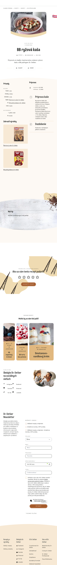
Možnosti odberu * (31, 420)
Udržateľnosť (33, 550)
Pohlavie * (28, 436)
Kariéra (31, 554)
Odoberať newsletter (35, 564)
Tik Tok (20, 559)
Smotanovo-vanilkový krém (41, 341)
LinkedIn (20, 562)
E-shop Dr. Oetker (47, 550)
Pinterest (20, 555)
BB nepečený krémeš (9, 341)
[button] (28, 40)
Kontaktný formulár (34, 560)
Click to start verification (40, 501)
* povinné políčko (31, 513)
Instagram (21, 549)
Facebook (20, 545)
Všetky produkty (8, 549)
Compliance (32, 557)
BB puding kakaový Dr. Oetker (17, 103)
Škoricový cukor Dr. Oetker (16, 100)
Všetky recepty (7, 545)
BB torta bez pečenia (22, 341)
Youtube (20, 552)
